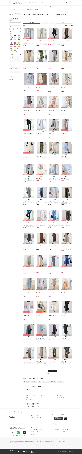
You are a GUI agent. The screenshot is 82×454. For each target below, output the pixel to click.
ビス (39, 381)
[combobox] (33, 2)
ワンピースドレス (60, 395)
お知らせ (64, 431)
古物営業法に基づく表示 (13, 441)
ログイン (12, 416)
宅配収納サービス (12, 442)
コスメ (46, 6)
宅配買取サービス (61, 441)
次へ (52, 371)
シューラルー (34, 381)
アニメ (51, 6)
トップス (42, 395)
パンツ (42, 397)
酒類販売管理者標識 (21, 441)
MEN (35, 6)
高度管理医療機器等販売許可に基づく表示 (31, 441)
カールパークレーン (45, 381)
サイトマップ (55, 441)
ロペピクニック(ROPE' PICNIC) (26, 9)
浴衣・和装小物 (28, 399)
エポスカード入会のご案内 (54, 429)
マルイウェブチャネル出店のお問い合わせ (45, 441)
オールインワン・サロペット (62, 397)
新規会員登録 (52, 427)
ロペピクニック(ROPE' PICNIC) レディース (31, 406)
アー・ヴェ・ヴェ (27, 381)
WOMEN (30, 6)
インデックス (53, 381)
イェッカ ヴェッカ (60, 381)
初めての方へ (65, 429)
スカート (33, 9)
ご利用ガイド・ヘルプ (67, 427)
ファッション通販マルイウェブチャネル (15, 9)
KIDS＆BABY (40, 6)
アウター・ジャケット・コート (31, 395)
